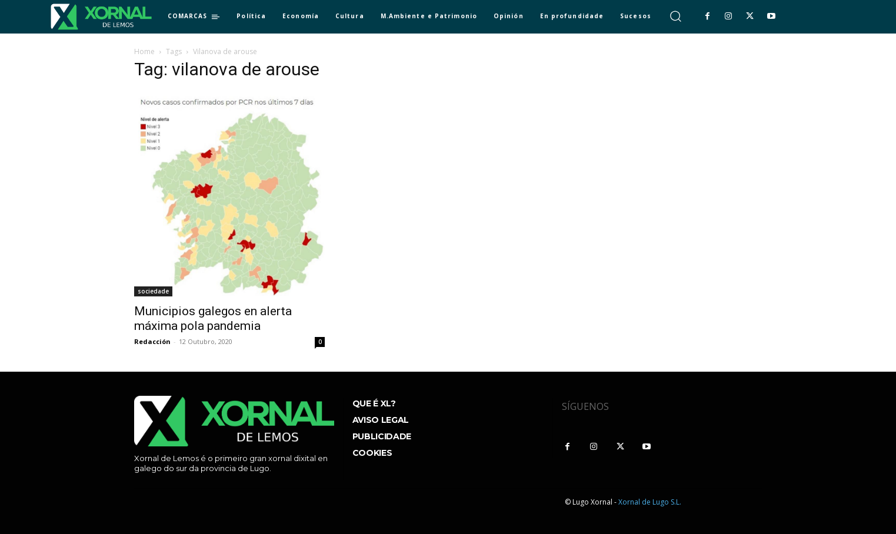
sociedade (153, 291)
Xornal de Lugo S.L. (649, 502)
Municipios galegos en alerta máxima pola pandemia (213, 318)
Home (144, 51)
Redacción (152, 341)
